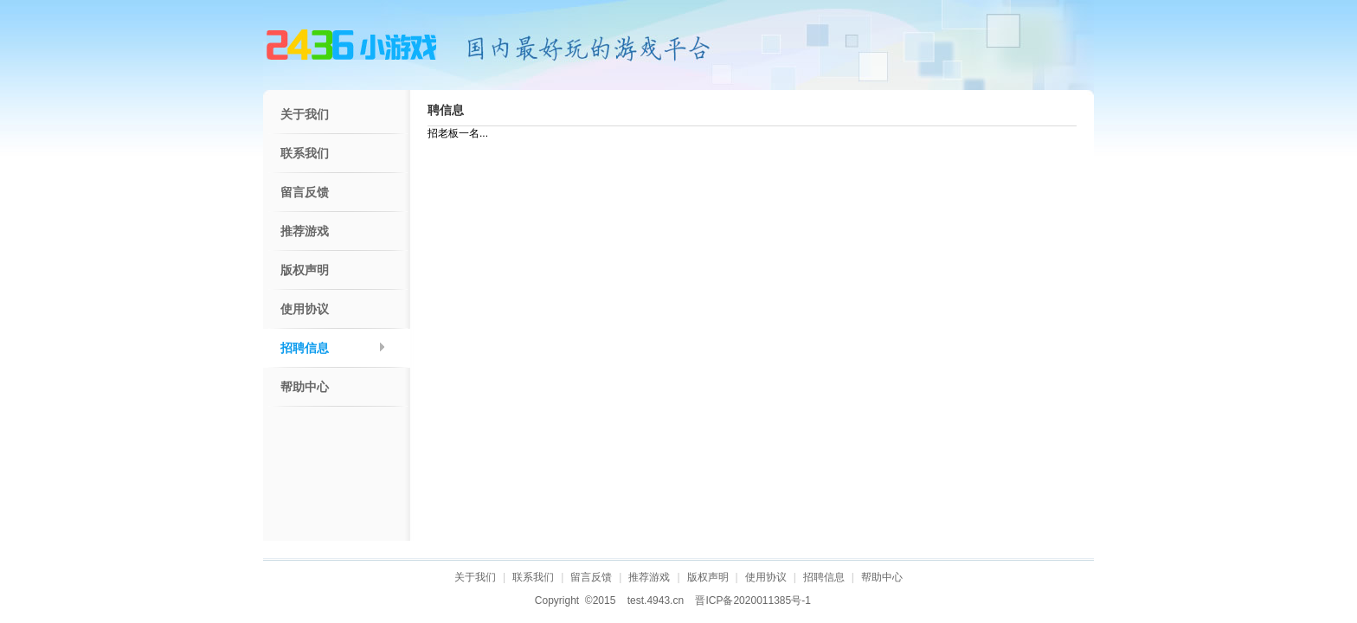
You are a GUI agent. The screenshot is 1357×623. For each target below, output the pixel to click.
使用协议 (304, 309)
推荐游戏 (304, 231)
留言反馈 (304, 192)
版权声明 (304, 270)
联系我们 (304, 153)
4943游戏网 (351, 44)
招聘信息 (304, 348)
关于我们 (304, 114)
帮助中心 (304, 387)
